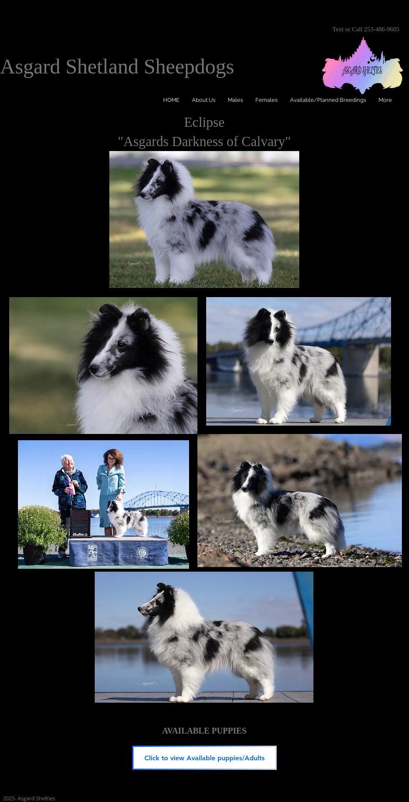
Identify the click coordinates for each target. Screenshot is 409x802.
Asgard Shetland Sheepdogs (117, 66)
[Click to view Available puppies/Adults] (204, 758)
